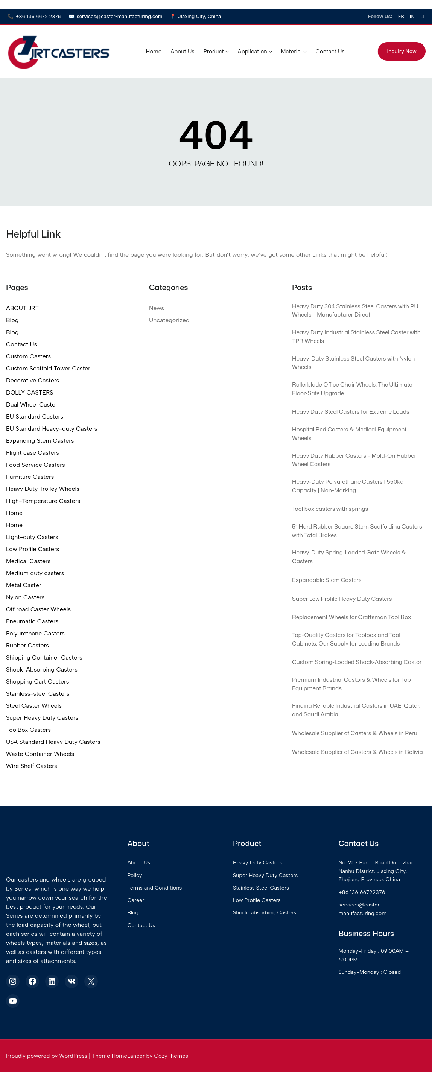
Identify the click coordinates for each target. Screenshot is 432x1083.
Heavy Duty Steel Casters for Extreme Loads (358, 419)
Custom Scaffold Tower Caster (48, 368)
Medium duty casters (35, 573)
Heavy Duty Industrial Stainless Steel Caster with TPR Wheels (357, 340)
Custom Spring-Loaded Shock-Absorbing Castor (354, 687)
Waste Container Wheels (40, 753)
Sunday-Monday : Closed (378, 1010)
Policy (158, 913)
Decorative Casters (32, 380)
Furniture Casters (30, 476)
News (156, 308)
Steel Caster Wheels (34, 705)
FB (401, 16)
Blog (12, 320)
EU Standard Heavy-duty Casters (51, 428)
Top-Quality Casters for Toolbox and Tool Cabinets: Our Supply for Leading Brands (353, 659)
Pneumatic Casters (32, 621)
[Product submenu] (226, 51)
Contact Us (21, 344)
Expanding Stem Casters (40, 440)
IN (412, 16)
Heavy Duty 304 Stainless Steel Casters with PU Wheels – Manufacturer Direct (358, 311)
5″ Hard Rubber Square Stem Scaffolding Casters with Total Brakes (353, 547)
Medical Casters (28, 561)
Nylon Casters (25, 597)
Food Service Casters (35, 464)
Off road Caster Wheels (38, 609)
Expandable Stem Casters (331, 598)
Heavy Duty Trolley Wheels (42, 488)
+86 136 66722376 (370, 930)
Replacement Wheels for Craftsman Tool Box (359, 635)
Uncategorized (169, 320)
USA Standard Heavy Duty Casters (53, 741)
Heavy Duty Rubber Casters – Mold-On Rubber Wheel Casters (350, 471)
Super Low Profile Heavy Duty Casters (348, 616)
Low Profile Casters (32, 549)
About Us (162, 900)
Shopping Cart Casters (37, 681)
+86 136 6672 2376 (34, 16)
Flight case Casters (32, 452)
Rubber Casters (27, 645)
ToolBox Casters (28, 729)
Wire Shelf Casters (31, 765)
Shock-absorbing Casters (281, 950)
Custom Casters (28, 356)
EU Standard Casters (34, 416)
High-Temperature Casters (43, 500)
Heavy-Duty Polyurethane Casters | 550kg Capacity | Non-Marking (355, 499)
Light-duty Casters (32, 537)
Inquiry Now (401, 51)
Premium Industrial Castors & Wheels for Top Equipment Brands (359, 716)
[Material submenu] (304, 51)
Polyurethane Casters (35, 633)
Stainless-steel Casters (37, 693)
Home (14, 512)
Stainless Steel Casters (277, 926)
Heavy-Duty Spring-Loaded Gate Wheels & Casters (356, 575)
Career (159, 938)
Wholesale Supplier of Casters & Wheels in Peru (355, 772)
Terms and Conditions (178, 926)
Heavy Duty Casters (273, 900)
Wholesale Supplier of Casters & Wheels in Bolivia (355, 800)
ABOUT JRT (22, 308)
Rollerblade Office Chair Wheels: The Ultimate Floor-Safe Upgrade (346, 396)
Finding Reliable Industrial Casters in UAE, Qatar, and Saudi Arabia (354, 744)
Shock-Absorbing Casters (42, 669)
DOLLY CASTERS (29, 392)
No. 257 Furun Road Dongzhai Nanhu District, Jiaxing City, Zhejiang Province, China (385, 909)
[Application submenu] (269, 51)
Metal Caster (23, 585)
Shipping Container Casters (44, 657)
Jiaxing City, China (195, 16)
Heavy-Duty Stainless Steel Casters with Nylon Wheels (351, 368)
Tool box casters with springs (334, 523)
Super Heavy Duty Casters (42, 717)
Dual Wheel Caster (32, 404)
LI (422, 16)
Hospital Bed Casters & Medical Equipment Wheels (356, 443)
